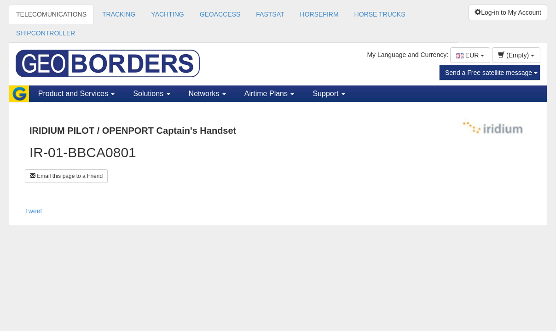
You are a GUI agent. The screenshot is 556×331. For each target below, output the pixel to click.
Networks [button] (207, 93)
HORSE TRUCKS (379, 14)
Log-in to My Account (508, 12)
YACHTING (167, 14)
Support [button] (329, 93)
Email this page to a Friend (66, 176)
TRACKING (118, 14)
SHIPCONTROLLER (45, 33)
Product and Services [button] (76, 93)
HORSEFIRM (319, 14)
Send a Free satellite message (491, 72)
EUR (470, 55)
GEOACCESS (220, 14)
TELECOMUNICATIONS (51, 14)
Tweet (33, 211)
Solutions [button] (151, 93)
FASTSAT (270, 14)
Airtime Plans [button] (269, 93)
